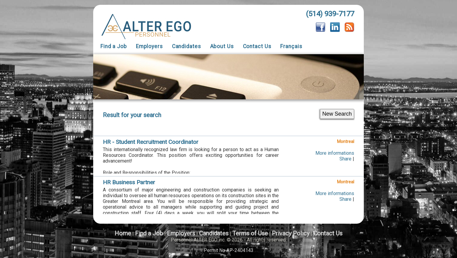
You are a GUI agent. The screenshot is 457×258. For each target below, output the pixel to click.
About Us (222, 46)
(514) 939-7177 (330, 14)
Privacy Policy (290, 233)
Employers (149, 46)
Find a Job (113, 46)
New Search (337, 114)
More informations (334, 153)
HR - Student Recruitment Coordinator (150, 141)
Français (291, 46)
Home (123, 233)
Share (345, 159)
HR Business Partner (129, 182)
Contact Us (257, 46)
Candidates (186, 46)
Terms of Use (250, 233)
